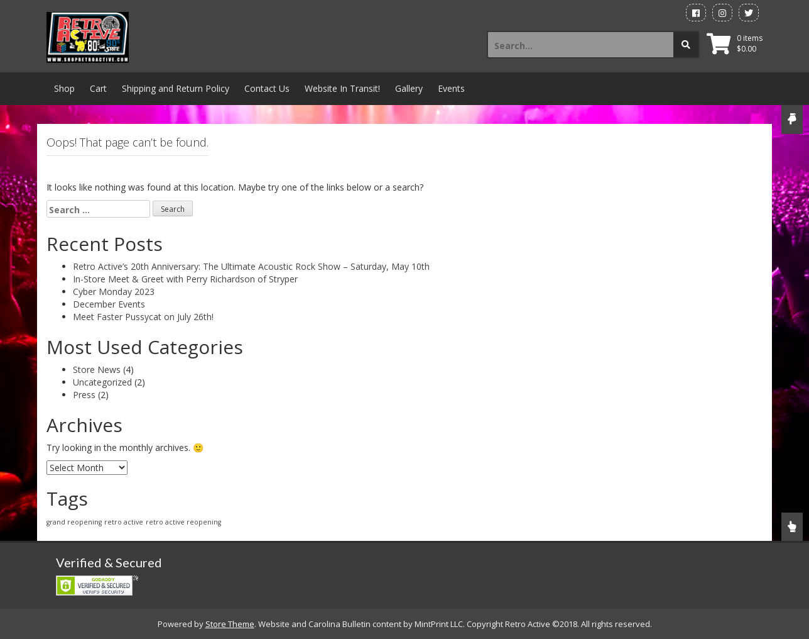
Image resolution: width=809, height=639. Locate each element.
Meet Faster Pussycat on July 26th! (143, 317)
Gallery (409, 88)
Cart (98, 88)
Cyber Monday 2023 (114, 291)
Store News (97, 369)
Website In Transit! (342, 88)
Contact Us (267, 88)
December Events (109, 304)
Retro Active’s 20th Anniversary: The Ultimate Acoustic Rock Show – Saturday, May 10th (251, 266)
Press (84, 395)
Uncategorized (102, 382)
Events (451, 88)
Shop (64, 88)
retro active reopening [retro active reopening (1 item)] (183, 522)
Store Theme (229, 624)
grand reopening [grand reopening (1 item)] (74, 522)
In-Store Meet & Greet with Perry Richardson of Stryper (185, 279)
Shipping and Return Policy (175, 88)
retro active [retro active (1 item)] (123, 522)
